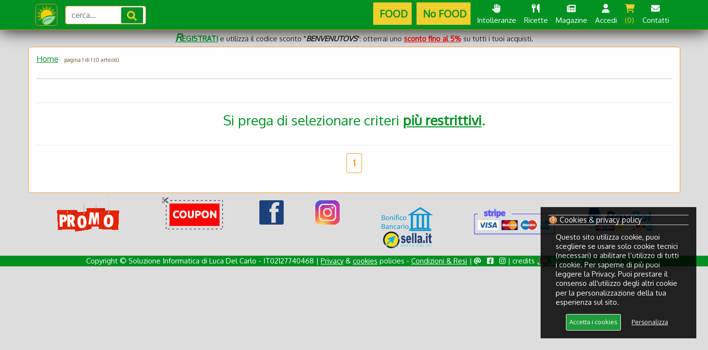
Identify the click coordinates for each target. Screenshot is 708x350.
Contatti (655, 14)
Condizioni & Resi (439, 260)
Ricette (536, 14)
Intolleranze (496, 14)
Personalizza (650, 322)
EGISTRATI (196, 38)
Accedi (606, 14)
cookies (365, 260)
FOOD (392, 13)
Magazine (571, 14)
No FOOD (443, 13)
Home (47, 59)
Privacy (332, 260)
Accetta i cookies (593, 322)
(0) (630, 14)
